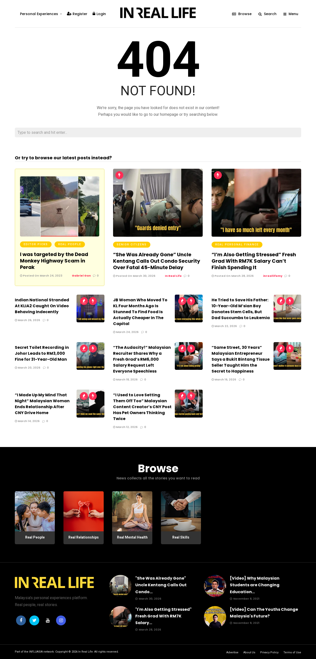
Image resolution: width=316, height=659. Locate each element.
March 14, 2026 (27, 421)
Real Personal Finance (237, 244)
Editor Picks (36, 244)
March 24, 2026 (125, 332)
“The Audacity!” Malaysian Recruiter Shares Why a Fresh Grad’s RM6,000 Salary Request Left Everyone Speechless (142, 359)
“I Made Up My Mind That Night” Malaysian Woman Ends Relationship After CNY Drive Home (42, 404)
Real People (69, 244)
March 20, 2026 (27, 368)
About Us (249, 652)
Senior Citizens (132, 244)
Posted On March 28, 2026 (233, 276)
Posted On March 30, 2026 (134, 276)
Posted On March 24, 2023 (41, 276)
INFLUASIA (36, 651)
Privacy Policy (269, 652)
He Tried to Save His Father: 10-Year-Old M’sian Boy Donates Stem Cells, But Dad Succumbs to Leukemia (241, 309)
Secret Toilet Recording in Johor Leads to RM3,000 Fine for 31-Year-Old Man (42, 353)
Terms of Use (292, 652)
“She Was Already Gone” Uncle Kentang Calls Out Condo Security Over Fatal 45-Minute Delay (156, 261)
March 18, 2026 (125, 379)
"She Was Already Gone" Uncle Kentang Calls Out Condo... (161, 584)
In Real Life (85, 651)
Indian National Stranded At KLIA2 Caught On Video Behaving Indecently (42, 306)
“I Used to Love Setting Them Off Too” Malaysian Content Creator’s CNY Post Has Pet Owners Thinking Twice (142, 407)
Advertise (232, 652)
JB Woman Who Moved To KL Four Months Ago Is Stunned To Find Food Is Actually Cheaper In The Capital (140, 312)
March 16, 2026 (224, 379)
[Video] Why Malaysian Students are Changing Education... (254, 584)
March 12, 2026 (125, 427)
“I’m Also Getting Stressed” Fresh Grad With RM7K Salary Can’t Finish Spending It (254, 261)
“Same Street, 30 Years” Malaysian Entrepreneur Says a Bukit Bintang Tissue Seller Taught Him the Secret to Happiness (241, 359)
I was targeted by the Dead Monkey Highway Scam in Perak (54, 261)
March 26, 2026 (27, 320)
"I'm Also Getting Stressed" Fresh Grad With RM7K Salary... (163, 616)
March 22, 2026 (224, 326)
